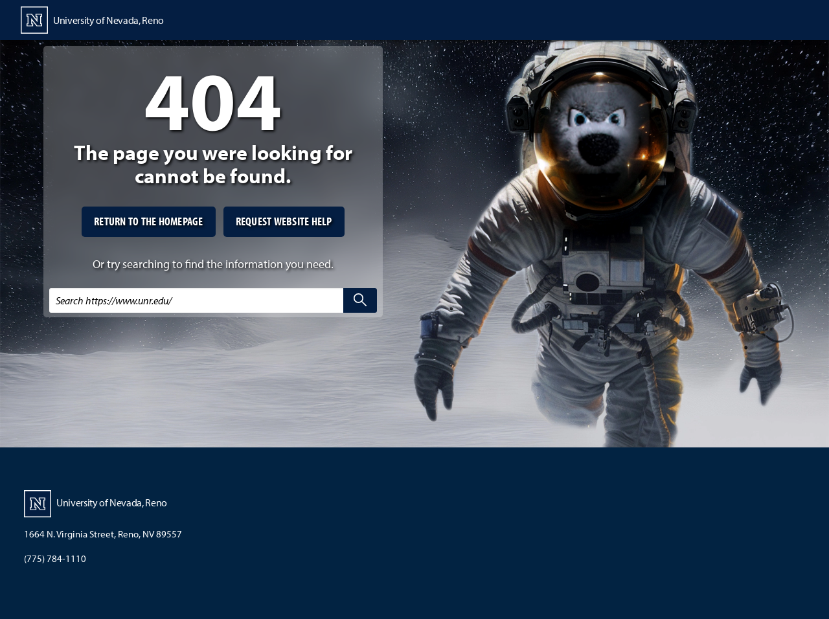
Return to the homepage (148, 221)
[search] (360, 300)
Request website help (284, 221)
